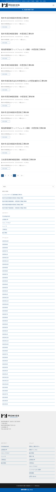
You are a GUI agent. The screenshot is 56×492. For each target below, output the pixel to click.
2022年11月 (5, 341)
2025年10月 (5, 241)
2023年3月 (5, 327)
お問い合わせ (32, 476)
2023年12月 (5, 297)
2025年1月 (5, 254)
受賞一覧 (31, 456)
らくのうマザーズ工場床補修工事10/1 (12, 194)
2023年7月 (5, 314)
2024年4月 (5, 284)
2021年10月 (5, 384)
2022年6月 (5, 357)
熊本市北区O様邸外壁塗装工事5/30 (15, 112)
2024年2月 (5, 291)
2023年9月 (5, 307)
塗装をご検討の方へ (34, 446)
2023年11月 (5, 301)
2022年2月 (5, 370)
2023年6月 (5, 317)
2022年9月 (5, 347)
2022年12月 (5, 337)
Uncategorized (6, 216)
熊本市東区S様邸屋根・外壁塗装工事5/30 (17, 65)
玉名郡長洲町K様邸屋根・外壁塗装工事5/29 (18, 160)
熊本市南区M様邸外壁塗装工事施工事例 (12, 204)
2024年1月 (5, 294)
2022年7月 (5, 354)
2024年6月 (5, 277)
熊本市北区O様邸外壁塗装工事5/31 (15, 18)
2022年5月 (5, 360)
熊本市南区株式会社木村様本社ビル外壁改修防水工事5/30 (24, 81)
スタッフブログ (6, 222)
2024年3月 (5, 287)
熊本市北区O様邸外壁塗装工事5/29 (15, 144)
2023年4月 (5, 324)
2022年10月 (5, 344)
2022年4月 (5, 364)
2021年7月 (5, 394)
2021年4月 (5, 404)
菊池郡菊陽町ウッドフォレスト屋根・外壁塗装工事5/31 (23, 49)
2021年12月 (5, 377)
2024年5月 (5, 281)
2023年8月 (5, 311)
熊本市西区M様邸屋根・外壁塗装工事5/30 (17, 97)
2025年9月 (5, 244)
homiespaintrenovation (7, 36)
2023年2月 (5, 331)
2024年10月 (5, 264)
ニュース (4, 226)
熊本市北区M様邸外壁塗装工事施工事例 (12, 198)
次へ (22, 175)
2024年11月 (5, 261)
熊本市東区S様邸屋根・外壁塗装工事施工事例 (14, 201)
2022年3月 (5, 367)
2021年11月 (5, 380)
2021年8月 (5, 390)
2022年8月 (5, 350)
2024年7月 (5, 274)
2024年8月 (5, 271)
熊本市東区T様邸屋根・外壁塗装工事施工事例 (14, 208)
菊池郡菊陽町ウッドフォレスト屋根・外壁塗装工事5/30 (23, 128)
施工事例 (4, 232)
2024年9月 (5, 267)
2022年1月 (5, 374)
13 (18, 175)
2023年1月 (5, 334)
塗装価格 (31, 473)
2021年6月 (5, 397)
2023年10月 (5, 304)
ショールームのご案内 (35, 469)
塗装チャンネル (33, 449)
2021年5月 (5, 400)
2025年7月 (5, 251)
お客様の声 (5, 219)
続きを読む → (5, 27)
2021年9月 (5, 387)
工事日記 (26, 36)
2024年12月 (5, 257)
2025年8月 (5, 247)
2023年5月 (5, 321)
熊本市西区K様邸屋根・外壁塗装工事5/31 (17, 34)
